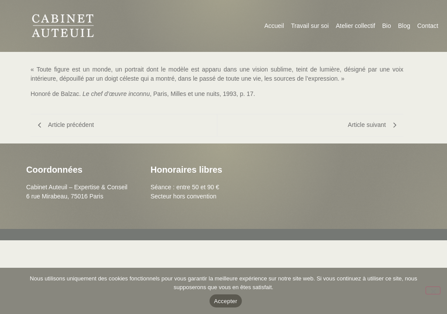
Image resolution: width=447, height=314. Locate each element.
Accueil (274, 25)
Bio (386, 25)
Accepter (225, 301)
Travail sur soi (310, 25)
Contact (427, 25)
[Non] (433, 290)
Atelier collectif (355, 25)
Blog (404, 25)
